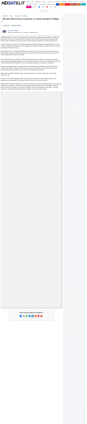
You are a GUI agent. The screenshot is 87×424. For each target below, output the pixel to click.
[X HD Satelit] (55, 7)
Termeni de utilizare (74, 226)
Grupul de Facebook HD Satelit (74, 165)
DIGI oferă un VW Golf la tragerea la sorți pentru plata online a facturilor (43, 351)
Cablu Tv (44, 1)
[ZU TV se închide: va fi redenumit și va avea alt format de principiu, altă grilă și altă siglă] (55, 294)
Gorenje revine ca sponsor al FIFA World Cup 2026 (73, 28)
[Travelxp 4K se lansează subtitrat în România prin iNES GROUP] (24, 327)
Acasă (28, 1)
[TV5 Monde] (24, 351)
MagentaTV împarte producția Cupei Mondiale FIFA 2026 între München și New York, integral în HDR (43, 329)
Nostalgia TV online (42, 272)
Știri (32, 1)
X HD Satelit (74, 182)
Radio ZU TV (41, 310)
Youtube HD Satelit (74, 174)
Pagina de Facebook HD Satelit (74, 159)
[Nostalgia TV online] (55, 275)
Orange (62, 4)
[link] (15, 277)
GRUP (43, 6)
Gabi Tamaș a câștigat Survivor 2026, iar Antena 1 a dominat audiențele (73, 37)
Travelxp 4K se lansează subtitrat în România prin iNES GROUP (11, 326)
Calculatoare (42, 4)
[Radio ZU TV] (55, 314)
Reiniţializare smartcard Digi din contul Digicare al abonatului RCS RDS (16, 291)
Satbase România (51, 4)
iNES (79, 4)
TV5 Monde (10, 347)
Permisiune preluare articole (74, 222)
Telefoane (17, 16)
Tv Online (29, 4)
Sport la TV (75, 1)
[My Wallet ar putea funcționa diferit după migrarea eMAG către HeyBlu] (24, 275)
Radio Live (35, 4)
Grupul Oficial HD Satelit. (42, 232)
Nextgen (83, 4)
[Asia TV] (24, 314)
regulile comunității (23, 230)
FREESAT (72, 204)
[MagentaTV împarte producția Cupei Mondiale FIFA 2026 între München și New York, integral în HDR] (55, 327)
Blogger (55, 368)
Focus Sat (74, 4)
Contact (34, 6)
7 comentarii (6, 25)
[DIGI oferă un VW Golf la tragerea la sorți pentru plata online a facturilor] (55, 351)
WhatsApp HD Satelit (74, 170)
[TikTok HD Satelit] (51, 7)
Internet (5, 16)
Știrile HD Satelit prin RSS (74, 190)
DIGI (57, 4)
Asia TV (9, 310)
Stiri (11, 16)
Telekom (29, 6)
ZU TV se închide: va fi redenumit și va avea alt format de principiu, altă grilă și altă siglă (43, 294)
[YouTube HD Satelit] (47, 7)
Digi (67, 204)
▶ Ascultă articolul (16, 25)
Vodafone (67, 4)
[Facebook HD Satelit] (39, 7)
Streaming (64, 1)
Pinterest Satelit (74, 186)
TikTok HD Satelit (74, 178)
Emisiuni (70, 1)
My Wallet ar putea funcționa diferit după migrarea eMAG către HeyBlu (12, 275)
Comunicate (37, 1)
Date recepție (57, 1)
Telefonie (82, 1)
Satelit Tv (50, 1)
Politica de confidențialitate (74, 231)
